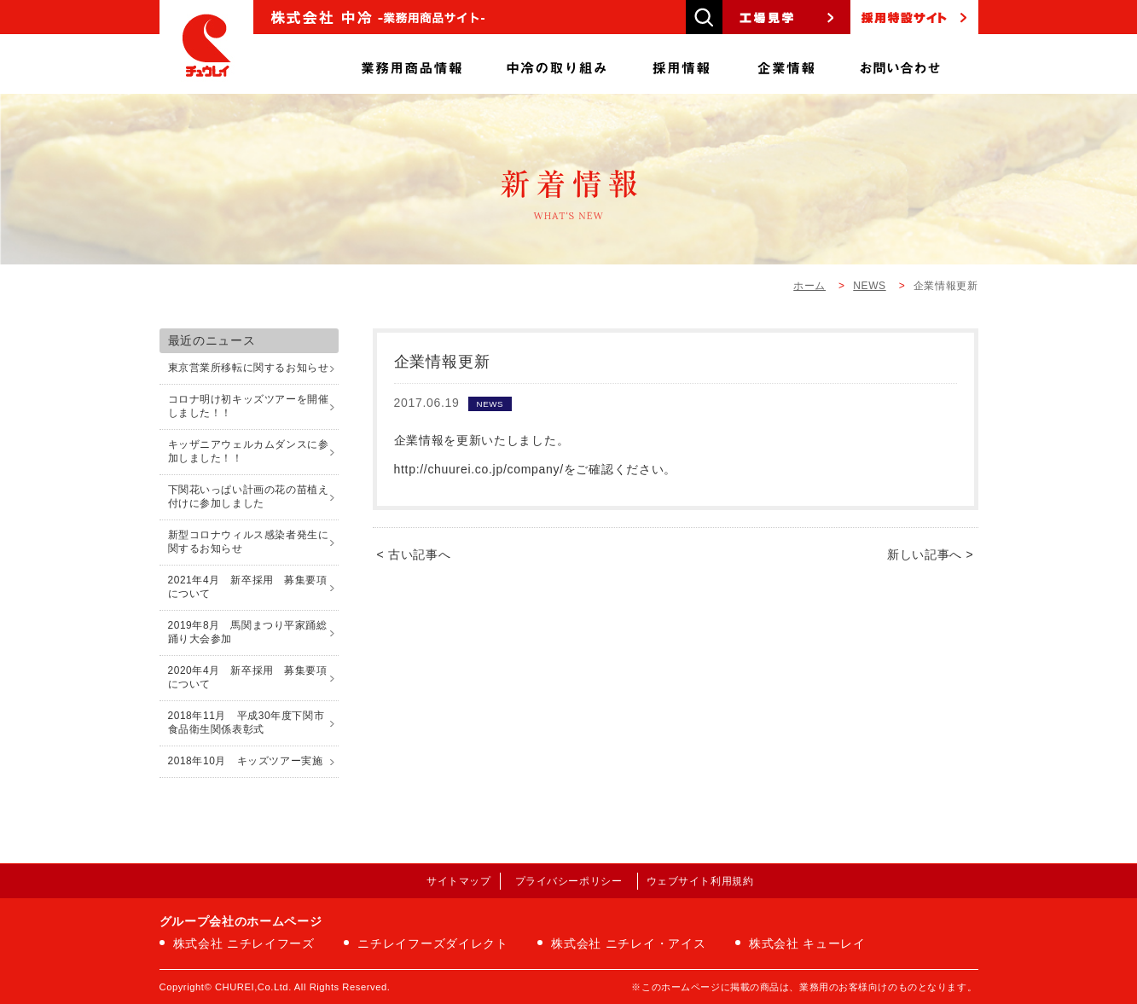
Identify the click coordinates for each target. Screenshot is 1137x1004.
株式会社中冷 (206, 47)
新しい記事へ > (930, 554)
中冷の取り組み (556, 64)
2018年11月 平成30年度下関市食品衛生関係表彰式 (246, 722)
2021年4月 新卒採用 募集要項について (248, 587)
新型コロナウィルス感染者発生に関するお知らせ (248, 541)
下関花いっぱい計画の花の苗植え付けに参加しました (248, 496)
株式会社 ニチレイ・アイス (628, 943)
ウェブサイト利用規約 (700, 881)
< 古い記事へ (414, 554)
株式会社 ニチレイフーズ (244, 943)
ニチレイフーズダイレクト (432, 943)
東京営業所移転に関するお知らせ (248, 368)
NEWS (869, 286)
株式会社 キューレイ (807, 943)
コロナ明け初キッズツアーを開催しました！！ (248, 406)
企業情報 (786, 64)
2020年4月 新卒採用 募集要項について (248, 677)
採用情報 (681, 64)
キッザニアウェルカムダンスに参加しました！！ (248, 451)
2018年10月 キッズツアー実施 (245, 761)
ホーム (809, 286)
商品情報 (411, 64)
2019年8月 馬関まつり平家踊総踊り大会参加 (248, 632)
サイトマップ (458, 881)
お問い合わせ (900, 64)
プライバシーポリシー (569, 881)
